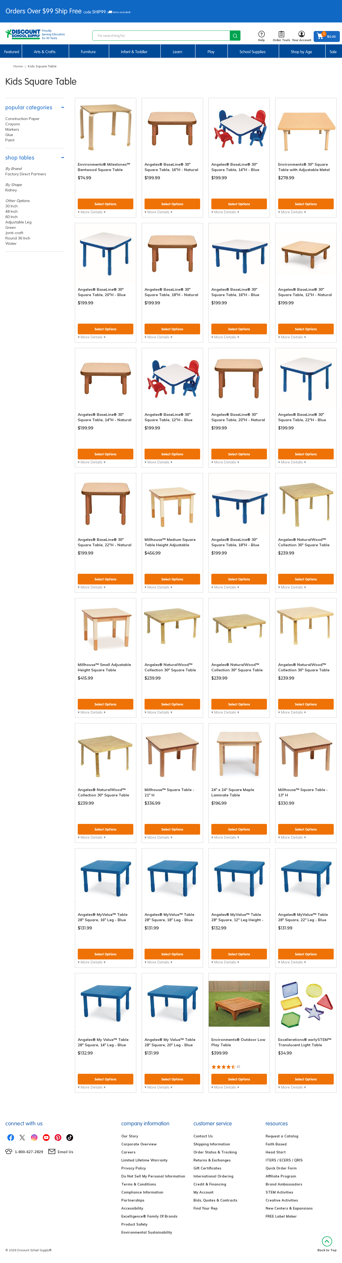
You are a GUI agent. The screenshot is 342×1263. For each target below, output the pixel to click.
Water (11, 243)
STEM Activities (279, 1192)
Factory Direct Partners (25, 174)
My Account (203, 1192)
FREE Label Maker (281, 1216)
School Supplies (253, 51)
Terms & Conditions (138, 1184)
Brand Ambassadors (284, 1184)
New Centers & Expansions (289, 1208)
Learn (177, 51)
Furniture (88, 51)
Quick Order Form (281, 1168)
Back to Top (327, 1244)
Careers (128, 1152)
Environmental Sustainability (146, 1232)
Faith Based (276, 1144)
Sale (333, 51)
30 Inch (11, 206)
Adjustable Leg (18, 222)
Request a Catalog (282, 1136)
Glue (9, 134)
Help (261, 36)
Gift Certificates (207, 1168)
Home (18, 66)
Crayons (12, 124)
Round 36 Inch (17, 238)
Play (211, 51)
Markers (12, 129)
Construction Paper (22, 118)
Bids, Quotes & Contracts (215, 1200)
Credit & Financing (209, 1184)
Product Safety (134, 1224)
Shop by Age (301, 51)
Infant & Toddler (134, 51)
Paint (9, 140)
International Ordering (213, 1176)
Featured (11, 51)
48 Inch (11, 211)
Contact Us (203, 1136)
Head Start (276, 1152)
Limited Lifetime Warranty (144, 1160)
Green (10, 227)
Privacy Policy (133, 1168)
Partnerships (132, 1200)
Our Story (129, 1136)
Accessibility (132, 1208)
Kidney (11, 190)
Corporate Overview (139, 1144)
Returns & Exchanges (212, 1160)
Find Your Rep (205, 1208)
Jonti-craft (14, 232)
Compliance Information (142, 1192)
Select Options (105, 204)
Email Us (65, 1152)
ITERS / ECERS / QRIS (284, 1160)
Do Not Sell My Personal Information (153, 1176)
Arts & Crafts (45, 51)
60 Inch (11, 216)
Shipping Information (211, 1144)
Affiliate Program (281, 1176)
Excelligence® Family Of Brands (149, 1216)
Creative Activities (282, 1200)
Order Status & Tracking (215, 1152)
